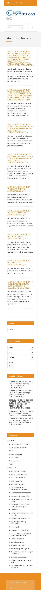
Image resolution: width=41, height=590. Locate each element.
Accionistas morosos (18, 471)
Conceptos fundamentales (20, 496)
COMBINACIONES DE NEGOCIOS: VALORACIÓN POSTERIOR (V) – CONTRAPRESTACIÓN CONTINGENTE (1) (21, 394)
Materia (12, 440)
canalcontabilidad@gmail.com (19, 3)
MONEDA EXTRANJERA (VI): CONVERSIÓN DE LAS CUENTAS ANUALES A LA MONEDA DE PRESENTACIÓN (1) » (20, 158)
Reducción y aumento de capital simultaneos (22, 553)
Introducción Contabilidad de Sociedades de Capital (21, 534)
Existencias (14, 510)
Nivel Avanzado (16, 454)
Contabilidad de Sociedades (20, 444)
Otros (11, 464)
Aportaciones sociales (18, 478)
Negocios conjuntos (18, 545)
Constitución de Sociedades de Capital (21, 500)
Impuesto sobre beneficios (20, 518)
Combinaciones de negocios (21, 493)
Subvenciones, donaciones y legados (21, 561)
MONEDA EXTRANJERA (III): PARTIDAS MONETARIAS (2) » (18, 236)
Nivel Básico (15, 458)
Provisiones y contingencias (20, 549)
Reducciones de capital (19, 557)
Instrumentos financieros (19, 530)
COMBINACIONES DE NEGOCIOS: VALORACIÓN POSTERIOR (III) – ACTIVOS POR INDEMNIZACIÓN (21, 413)
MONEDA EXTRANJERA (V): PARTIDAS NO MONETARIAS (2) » (18, 189)
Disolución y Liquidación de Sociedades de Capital (20, 505)
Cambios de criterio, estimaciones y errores (19, 488)
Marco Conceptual (17, 539)
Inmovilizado (15, 527)
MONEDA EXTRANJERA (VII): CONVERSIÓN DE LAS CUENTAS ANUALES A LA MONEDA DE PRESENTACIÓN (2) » (20, 128)
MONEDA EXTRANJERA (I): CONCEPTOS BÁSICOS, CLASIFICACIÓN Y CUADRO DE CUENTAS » (20, 285)
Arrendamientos (16, 481)
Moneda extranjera (17, 542)
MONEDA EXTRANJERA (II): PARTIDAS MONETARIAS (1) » (18, 262)
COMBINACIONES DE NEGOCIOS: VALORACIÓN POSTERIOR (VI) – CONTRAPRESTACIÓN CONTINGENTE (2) (21, 385)
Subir (11, 587)
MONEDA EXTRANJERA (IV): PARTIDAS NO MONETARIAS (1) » (18, 213)
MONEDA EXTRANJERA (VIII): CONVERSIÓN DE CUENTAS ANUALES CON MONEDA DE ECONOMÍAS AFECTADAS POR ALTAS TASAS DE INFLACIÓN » (20, 95)
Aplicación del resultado (19, 474)
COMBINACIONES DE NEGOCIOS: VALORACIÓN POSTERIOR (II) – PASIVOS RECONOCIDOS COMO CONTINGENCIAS (21, 421)
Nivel (11, 451)
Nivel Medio (15, 461)
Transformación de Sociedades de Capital (22, 567)
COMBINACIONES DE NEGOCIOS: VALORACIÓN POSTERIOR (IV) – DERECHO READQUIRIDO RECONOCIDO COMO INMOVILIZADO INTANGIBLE (21, 404)
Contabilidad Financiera (19, 447)
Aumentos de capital (18, 484)
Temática (12, 467)
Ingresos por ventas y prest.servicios (18, 523)
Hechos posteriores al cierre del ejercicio (22, 514)
